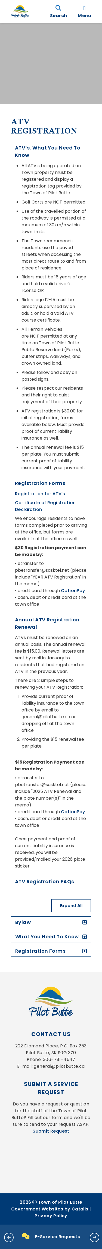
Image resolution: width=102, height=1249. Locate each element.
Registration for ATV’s (40, 494)
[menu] (84, 11)
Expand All (71, 905)
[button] (9, 1237)
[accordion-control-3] (83, 951)
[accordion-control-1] (83, 922)
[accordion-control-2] (83, 936)
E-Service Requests (51, 1236)
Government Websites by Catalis (49, 1209)
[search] (58, 11)
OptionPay (73, 590)
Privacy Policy (51, 1216)
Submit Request (51, 1131)
